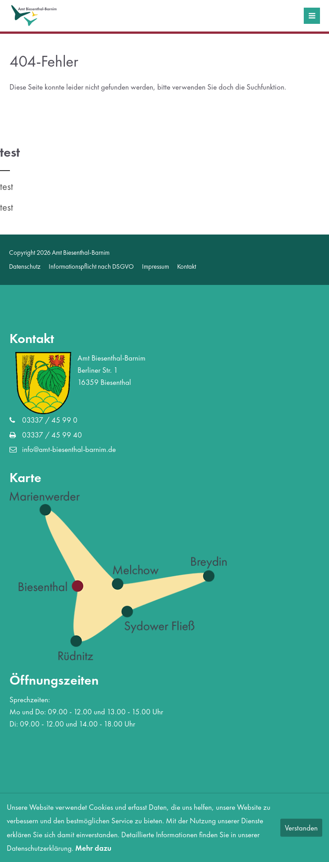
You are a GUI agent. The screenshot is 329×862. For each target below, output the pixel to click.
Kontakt (186, 266)
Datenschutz (25, 266)
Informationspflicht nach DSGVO (91, 266)
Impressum (155, 266)
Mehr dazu (93, 848)
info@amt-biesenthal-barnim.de (69, 449)
